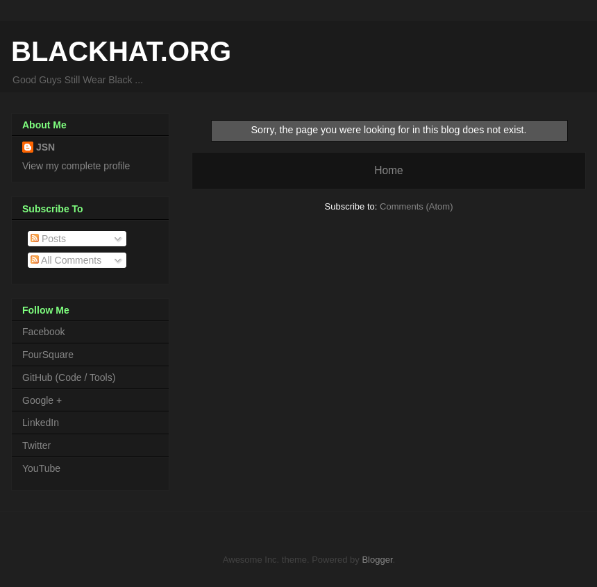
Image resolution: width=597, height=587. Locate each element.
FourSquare (48, 354)
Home (388, 170)
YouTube (41, 468)
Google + (42, 400)
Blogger (377, 559)
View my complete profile (76, 165)
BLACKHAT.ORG (121, 51)
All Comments (66, 260)
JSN (45, 147)
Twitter (36, 445)
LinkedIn (40, 422)
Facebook (43, 331)
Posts (48, 238)
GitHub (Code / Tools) (68, 377)
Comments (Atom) (416, 206)
